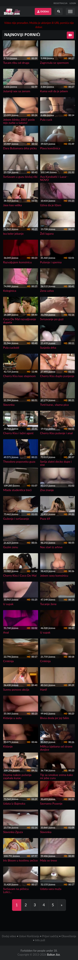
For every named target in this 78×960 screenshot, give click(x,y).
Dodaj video (9, 936)
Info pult (40, 940)
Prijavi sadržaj (50, 936)
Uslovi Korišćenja (29, 936)
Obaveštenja (68, 936)
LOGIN (72, 3)
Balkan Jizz (53, 954)
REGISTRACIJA (60, 3)
